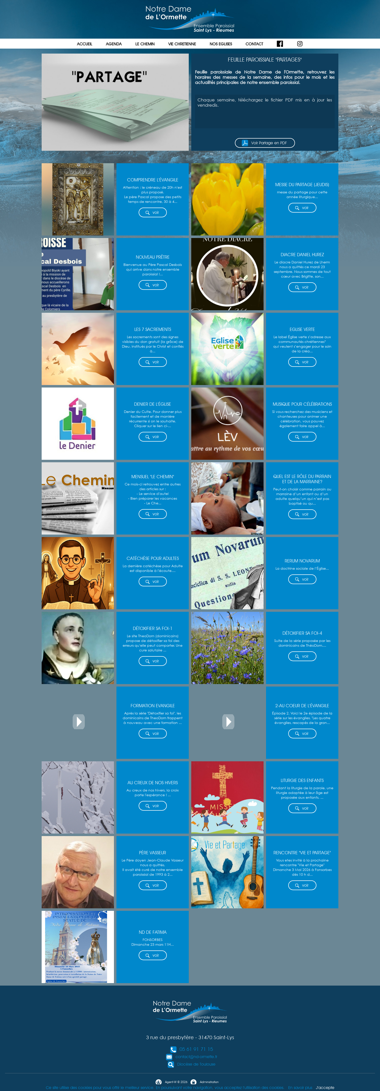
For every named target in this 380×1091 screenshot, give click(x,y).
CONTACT (254, 44)
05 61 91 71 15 (191, 1049)
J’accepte (325, 1087)
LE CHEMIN (145, 44)
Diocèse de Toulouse (191, 1064)
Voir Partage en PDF (264, 143)
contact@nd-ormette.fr (191, 1056)
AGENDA (114, 44)
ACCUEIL (84, 44)
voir (152, 212)
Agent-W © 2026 (171, 1082)
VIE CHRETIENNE (182, 44)
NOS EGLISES (221, 44)
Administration (204, 1082)
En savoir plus (300, 1087)
